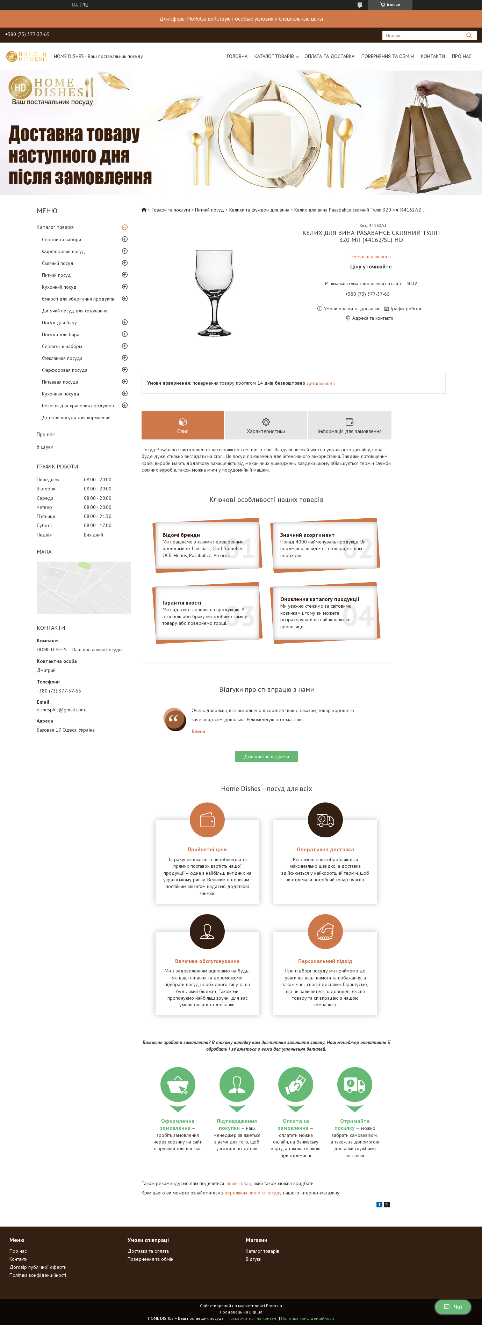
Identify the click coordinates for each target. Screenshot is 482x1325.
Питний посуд (56, 275)
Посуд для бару (59, 322)
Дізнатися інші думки (266, 756)
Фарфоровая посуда (64, 370)
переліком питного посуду (253, 1193)
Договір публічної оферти (37, 1267)
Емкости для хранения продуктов (78, 405)
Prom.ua (274, 1305)
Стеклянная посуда (62, 358)
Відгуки (45, 446)
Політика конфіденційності (37, 1275)
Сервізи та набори (61, 239)
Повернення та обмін (387, 56)
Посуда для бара (60, 334)
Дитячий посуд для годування (74, 311)
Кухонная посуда (60, 394)
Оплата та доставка (329, 56)
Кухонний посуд (59, 287)
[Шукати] (469, 35)
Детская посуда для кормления (76, 417)
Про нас (462, 56)
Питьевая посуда (60, 382)
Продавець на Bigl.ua (241, 1312)
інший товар (238, 1183)
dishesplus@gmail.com (61, 709)
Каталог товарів (274, 56)
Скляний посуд (57, 263)
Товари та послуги (170, 209)
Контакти (433, 56)
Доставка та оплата (148, 1251)
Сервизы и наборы (62, 346)
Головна (237, 56)
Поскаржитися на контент (253, 1318)
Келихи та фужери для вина (259, 209)
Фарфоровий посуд (63, 251)
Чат (453, 1307)
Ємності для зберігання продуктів (78, 299)
